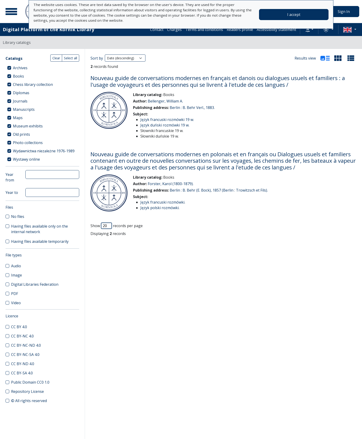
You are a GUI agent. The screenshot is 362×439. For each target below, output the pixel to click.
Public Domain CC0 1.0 (30, 382)
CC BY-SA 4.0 (22, 373)
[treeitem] (42, 68)
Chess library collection (33, 84)
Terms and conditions (204, 29)
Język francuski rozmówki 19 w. (167, 119)
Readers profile (240, 29)
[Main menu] (11, 11)
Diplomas (21, 92)
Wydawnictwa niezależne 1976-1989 (44, 150)
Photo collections (28, 142)
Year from (10, 177)
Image (16, 275)
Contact (156, 29)
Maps (18, 117)
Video (16, 302)
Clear (56, 58)
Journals (20, 101)
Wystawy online (26, 159)
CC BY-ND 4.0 (22, 363)
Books (18, 76)
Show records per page (116, 226)
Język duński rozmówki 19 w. (164, 125)
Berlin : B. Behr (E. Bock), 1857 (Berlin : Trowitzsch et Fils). (219, 190)
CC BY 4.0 (19, 326)
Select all (70, 58)
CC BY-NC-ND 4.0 (26, 345)
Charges (174, 29)
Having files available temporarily (40, 241)
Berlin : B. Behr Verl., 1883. (192, 107)
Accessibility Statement (276, 29)
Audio (16, 265)
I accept (293, 14)
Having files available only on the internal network (39, 229)
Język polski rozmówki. (159, 207)
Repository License (27, 391)
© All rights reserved (29, 400)
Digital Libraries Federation (34, 284)
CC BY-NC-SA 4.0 (25, 354)
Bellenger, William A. (165, 101)
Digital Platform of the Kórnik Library (48, 29)
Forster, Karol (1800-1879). (170, 183)
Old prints (21, 134)
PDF (14, 293)
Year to (12, 192)
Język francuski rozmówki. (162, 202)
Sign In (344, 11)
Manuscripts (24, 109)
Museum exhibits (28, 126)
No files (17, 216)
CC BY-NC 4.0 (22, 336)
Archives (20, 67)
